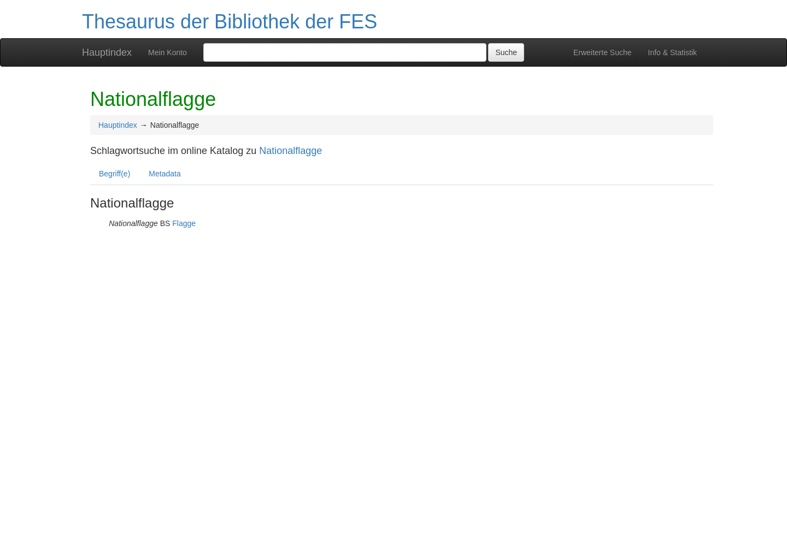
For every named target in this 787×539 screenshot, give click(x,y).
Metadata (164, 173)
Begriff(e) (114, 173)
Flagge (184, 223)
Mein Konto (167, 52)
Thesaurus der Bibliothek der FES (229, 21)
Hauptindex (107, 52)
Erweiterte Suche (602, 52)
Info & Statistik (672, 52)
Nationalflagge (290, 150)
